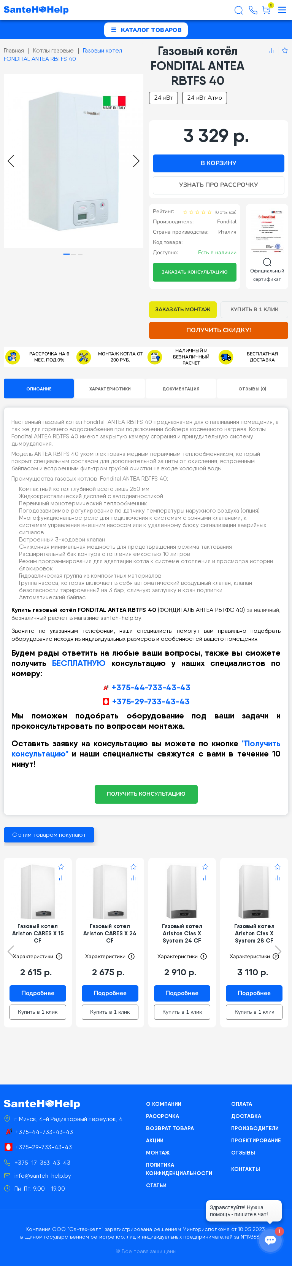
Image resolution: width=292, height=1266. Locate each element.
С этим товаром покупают (49, 834)
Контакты (245, 1169)
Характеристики (110, 389)
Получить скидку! (218, 330)
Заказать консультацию (195, 272)
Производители (255, 1128)
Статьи (156, 1185)
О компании (163, 1103)
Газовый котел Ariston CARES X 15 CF (37, 933)
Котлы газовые (53, 50)
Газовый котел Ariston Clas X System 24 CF (182, 933)
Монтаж (158, 1152)
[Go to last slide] (11, 161)
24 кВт (163, 98)
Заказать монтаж (182, 309)
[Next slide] (136, 161)
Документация (181, 389)
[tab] (66, 254)
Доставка (246, 1116)
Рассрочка (162, 1116)
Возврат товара (170, 1128)
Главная (14, 50)
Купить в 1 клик (254, 309)
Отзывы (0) (252, 389)
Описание (39, 389)
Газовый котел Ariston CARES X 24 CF (109, 933)
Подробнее (37, 993)
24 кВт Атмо (204, 98)
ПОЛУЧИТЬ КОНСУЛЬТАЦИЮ (146, 794)
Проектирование (256, 1140)
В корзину (218, 163)
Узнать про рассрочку (218, 185)
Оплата (241, 1103)
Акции (154, 1140)
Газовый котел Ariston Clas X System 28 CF (254, 933)
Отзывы (243, 1152)
